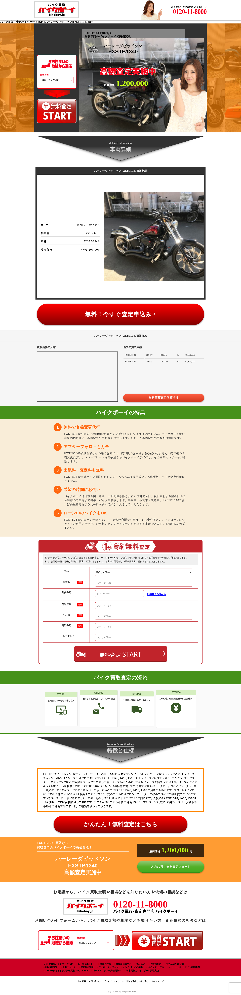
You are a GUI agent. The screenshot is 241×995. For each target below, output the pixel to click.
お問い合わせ (95, 981)
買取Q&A (140, 964)
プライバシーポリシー (113, 981)
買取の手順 (105, 964)
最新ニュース (68, 967)
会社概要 (82, 981)
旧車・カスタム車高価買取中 (107, 970)
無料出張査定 (50, 967)
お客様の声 (155, 964)
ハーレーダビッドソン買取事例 (184, 967)
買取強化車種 (87, 967)
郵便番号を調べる (156, 594)
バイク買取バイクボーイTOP (58, 964)
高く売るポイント (86, 964)
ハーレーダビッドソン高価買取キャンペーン (66, 970)
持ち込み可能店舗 (175, 964)
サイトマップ (157, 981)
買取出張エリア (123, 964)
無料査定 (120, 654)
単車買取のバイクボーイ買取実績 (142, 970)
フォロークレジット (108, 967)
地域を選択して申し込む (137, 981)
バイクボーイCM (156, 967)
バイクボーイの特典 (133, 967)
